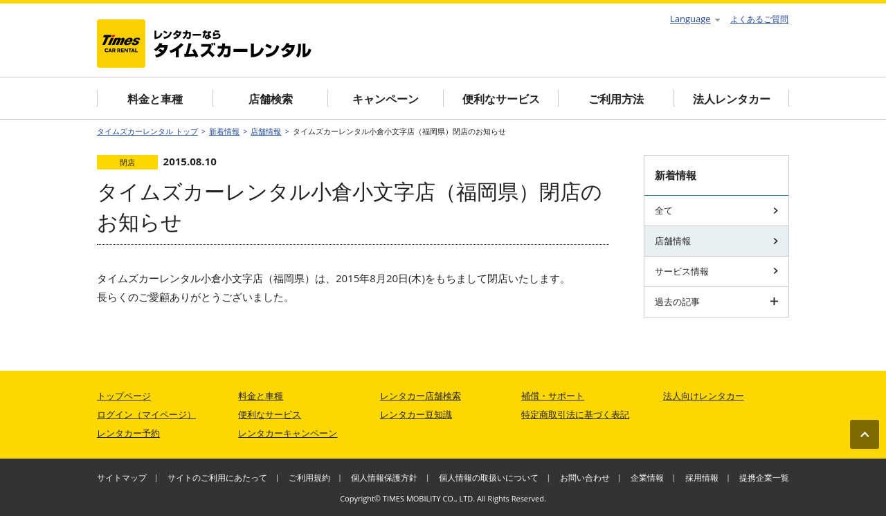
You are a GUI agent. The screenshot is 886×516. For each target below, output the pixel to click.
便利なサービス (501, 99)
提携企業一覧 (764, 477)
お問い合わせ (585, 477)
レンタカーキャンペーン (287, 433)
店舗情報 (266, 131)
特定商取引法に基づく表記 (575, 414)
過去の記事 (716, 301)
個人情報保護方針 (384, 477)
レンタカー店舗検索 (420, 395)
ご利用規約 (309, 477)
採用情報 (701, 477)
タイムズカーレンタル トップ (147, 131)
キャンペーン (385, 99)
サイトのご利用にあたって (217, 477)
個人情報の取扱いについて (489, 477)
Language (695, 18)
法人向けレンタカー (703, 395)
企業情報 (647, 477)
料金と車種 (155, 99)
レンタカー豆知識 (416, 414)
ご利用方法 (616, 99)
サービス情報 (716, 271)
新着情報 (224, 131)
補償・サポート (552, 395)
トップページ (124, 395)
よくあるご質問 (759, 19)
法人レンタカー (731, 99)
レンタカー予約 (128, 433)
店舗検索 (270, 99)
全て (716, 210)
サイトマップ (122, 477)
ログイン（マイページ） (146, 414)
